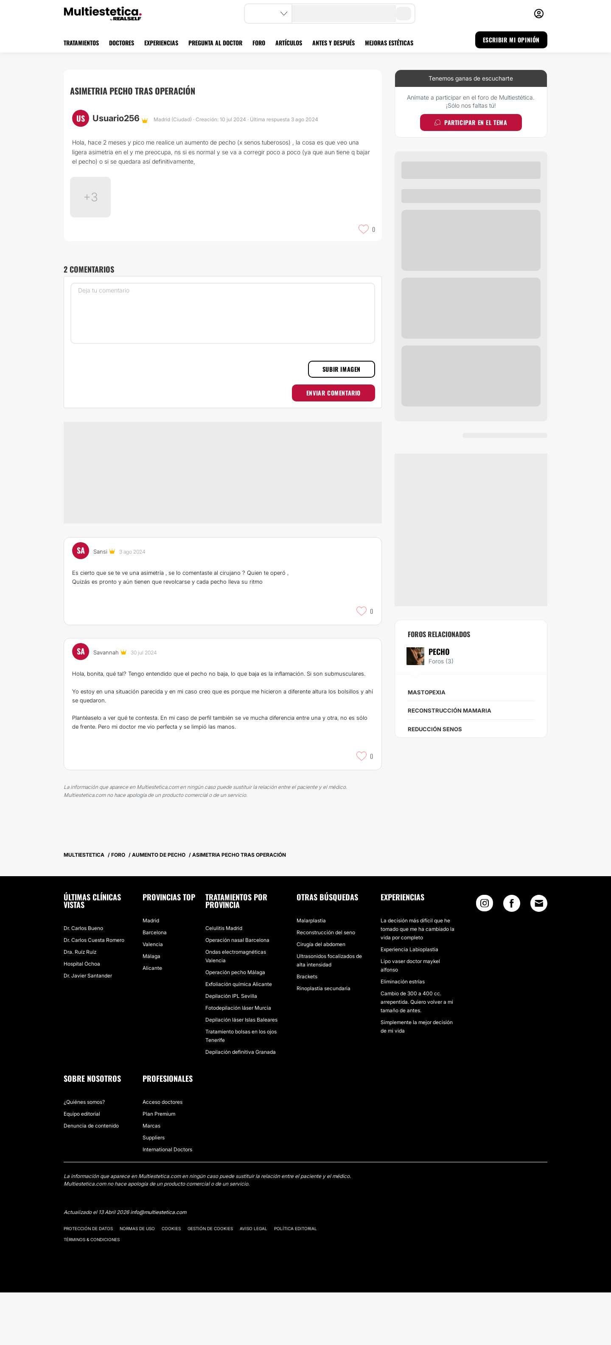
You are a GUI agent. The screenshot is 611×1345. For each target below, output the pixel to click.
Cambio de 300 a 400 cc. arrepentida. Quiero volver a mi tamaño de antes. (417, 1054)
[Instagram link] (484, 957)
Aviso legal (253, 1281)
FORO (258, 42)
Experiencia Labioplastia (409, 1002)
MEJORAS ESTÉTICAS (389, 42)
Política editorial (295, 1281)
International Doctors (167, 1202)
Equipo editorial (82, 1166)
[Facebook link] (511, 957)
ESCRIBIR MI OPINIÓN (511, 39)
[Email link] (538, 955)
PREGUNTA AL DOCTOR (215, 42)
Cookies (171, 1281)
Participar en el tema (470, 122)
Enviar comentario (333, 445)
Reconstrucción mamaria (449, 710)
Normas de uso (137, 1281)
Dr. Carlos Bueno (83, 980)
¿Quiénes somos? (84, 1154)
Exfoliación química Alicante (238, 1036)
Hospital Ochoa (82, 1016)
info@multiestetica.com (158, 1264)
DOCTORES (121, 42)
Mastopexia (427, 692)
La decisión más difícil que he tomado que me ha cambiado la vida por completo (417, 981)
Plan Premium (159, 1166)
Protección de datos (88, 1281)
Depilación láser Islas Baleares (241, 1072)
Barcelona (155, 985)
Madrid (151, 973)
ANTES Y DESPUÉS (333, 42)
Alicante (152, 1020)
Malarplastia (311, 973)
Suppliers (154, 1190)
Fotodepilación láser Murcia (238, 1060)
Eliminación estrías (403, 1034)
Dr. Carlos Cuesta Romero (94, 992)
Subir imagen (341, 421)
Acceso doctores (162, 1154)
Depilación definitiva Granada (240, 1104)
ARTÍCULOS (288, 42)
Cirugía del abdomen (321, 997)
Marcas (151, 1178)
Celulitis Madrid (223, 980)
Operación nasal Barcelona (237, 992)
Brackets (307, 1029)
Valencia (153, 997)
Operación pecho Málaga (235, 1025)
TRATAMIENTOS (81, 42)
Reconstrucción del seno (326, 985)
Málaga (151, 1008)
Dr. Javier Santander (88, 1028)
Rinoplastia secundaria (323, 1041)
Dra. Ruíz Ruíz (80, 1004)
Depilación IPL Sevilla (231, 1048)
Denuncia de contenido (91, 1178)
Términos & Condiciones (92, 1292)
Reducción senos (435, 729)
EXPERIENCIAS (161, 42)
